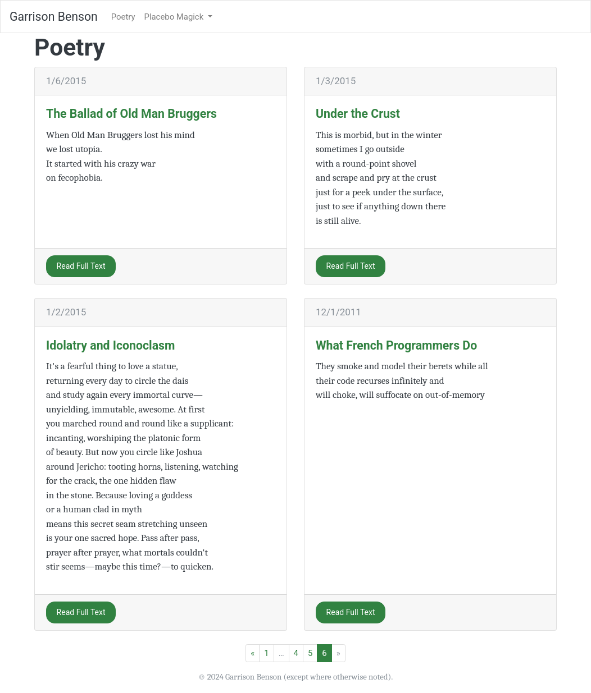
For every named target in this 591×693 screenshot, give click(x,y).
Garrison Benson (54, 17)
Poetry (123, 17)
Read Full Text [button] (81, 265)
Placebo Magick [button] (175, 17)
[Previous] (253, 653)
